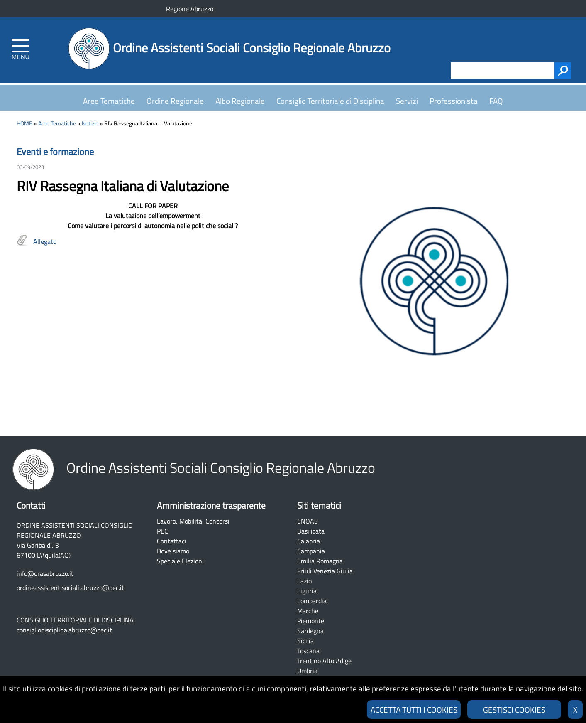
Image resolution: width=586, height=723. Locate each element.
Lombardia (312, 601)
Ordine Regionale (175, 101)
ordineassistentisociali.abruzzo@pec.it (70, 588)
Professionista (454, 101)
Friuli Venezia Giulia (325, 571)
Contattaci (171, 541)
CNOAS (307, 521)
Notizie (90, 123)
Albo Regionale (240, 101)
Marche (307, 611)
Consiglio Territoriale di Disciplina (330, 101)
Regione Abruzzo (189, 9)
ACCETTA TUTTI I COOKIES (414, 709)
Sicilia (305, 641)
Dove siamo (173, 551)
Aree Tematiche (109, 101)
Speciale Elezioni (180, 561)
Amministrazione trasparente (211, 505)
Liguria (307, 591)
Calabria (308, 541)
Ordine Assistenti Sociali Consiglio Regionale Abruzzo (252, 47)
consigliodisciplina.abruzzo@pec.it (64, 630)
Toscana (308, 651)
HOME (24, 123)
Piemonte (310, 621)
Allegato (44, 241)
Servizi (407, 101)
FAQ (496, 101)
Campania (311, 551)
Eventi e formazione (55, 152)
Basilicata (311, 531)
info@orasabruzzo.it (45, 573)
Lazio (304, 581)
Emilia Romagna (320, 561)
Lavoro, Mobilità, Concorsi (193, 521)
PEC (162, 531)
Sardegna (310, 631)
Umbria (307, 671)
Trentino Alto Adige (324, 661)
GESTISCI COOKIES (514, 709)
